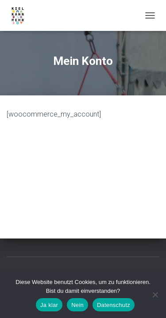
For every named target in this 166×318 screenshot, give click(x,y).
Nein (77, 305)
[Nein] (155, 294)
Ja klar (49, 305)
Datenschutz (113, 305)
